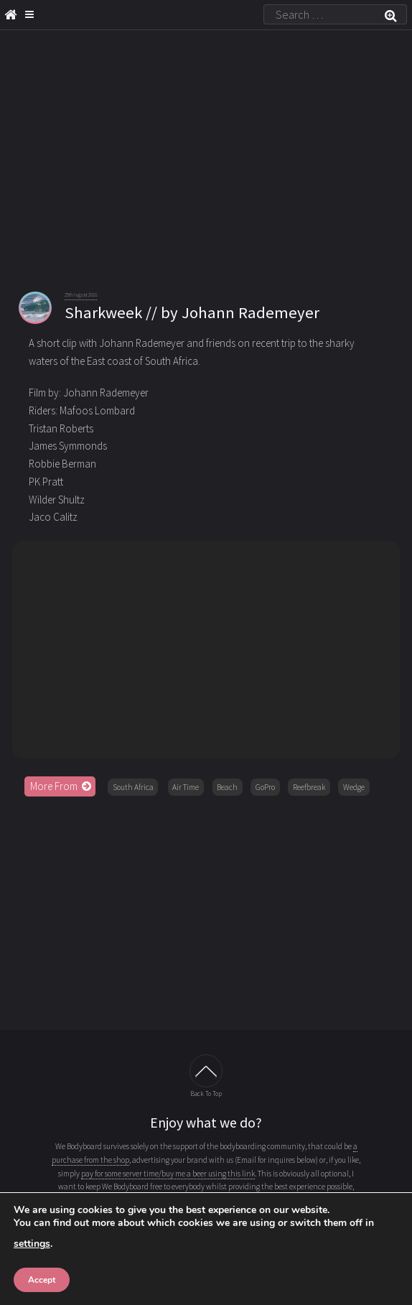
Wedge (354, 787)
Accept (41, 1280)
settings (32, 1243)
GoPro (265, 787)
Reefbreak (309, 787)
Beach (227, 787)
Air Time (185, 787)
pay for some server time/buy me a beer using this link (168, 1174)
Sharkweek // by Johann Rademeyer (192, 312)
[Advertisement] (206, 913)
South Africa (133, 787)
